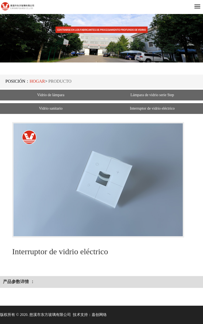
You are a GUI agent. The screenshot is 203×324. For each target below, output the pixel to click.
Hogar (37, 81)
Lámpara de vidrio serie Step (152, 95)
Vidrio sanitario (51, 108)
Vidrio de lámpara (50, 95)
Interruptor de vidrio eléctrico (152, 108)
